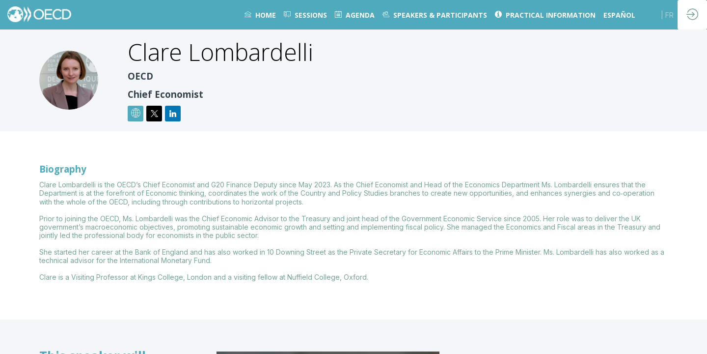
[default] (305, 15)
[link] (260, 15)
